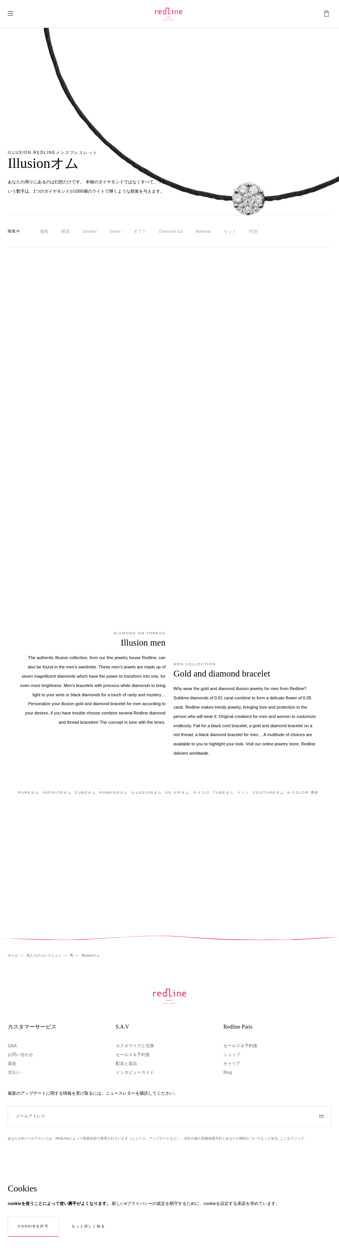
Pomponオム (113, 793)
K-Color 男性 (303, 793)
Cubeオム (85, 793)
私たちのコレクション (45, 955)
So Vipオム (177, 793)
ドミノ (243, 793)
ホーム (13, 955)
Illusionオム (146, 793)
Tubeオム (223, 793)
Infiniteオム (57, 793)
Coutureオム (268, 793)
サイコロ (201, 793)
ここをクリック (292, 1138)
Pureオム (28, 793)
